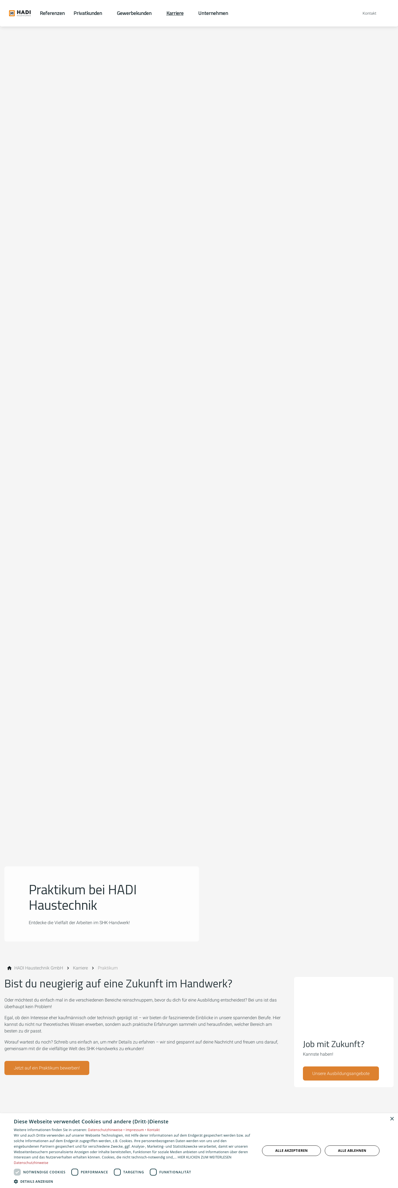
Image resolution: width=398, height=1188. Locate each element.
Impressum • (136, 1129)
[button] (133, 1181)
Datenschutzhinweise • (106, 1129)
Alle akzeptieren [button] (291, 1150)
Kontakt (153, 1129)
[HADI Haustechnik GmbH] (38, 968)
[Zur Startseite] (20, 13)
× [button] (392, 1119)
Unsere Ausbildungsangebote (341, 1073)
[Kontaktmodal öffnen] (366, 13)
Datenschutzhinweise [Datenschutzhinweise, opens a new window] (31, 1162)
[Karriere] (80, 968)
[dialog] (199, 1150)
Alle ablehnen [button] (352, 1150)
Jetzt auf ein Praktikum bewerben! (47, 1068)
